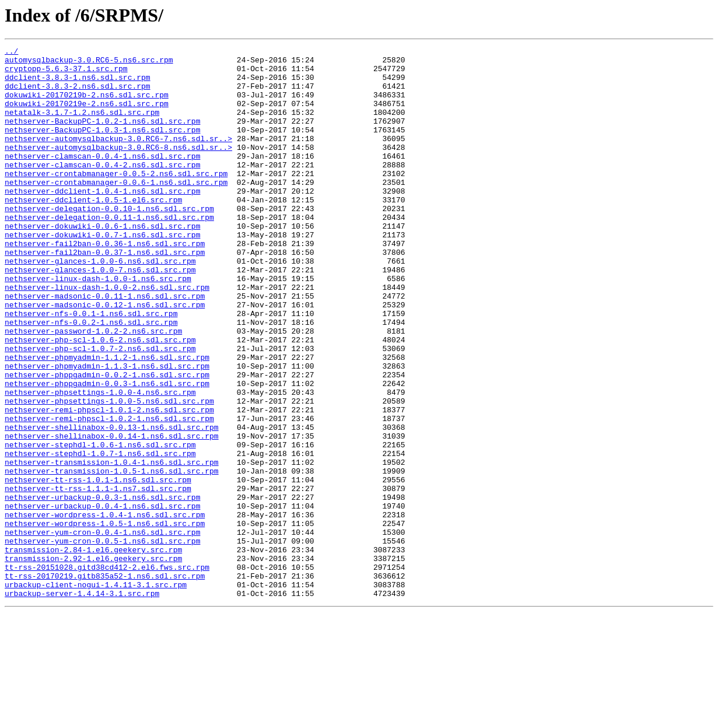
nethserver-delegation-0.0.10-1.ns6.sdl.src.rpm (109, 241)
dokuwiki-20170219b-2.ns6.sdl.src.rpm (87, 105)
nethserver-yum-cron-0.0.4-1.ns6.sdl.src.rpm (102, 630)
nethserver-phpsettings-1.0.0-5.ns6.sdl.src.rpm (109, 472)
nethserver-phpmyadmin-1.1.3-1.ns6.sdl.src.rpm (107, 430)
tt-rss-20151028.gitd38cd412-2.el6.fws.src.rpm (107, 672)
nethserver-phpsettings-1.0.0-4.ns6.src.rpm (100, 462)
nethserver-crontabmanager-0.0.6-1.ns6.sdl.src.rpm (116, 210)
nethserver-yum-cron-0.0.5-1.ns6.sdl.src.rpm (102, 640)
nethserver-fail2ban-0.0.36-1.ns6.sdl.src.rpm (105, 283)
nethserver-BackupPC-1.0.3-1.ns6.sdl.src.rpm (102, 147)
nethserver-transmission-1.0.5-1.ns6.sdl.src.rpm (112, 556)
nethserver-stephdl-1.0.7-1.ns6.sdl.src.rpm (100, 535)
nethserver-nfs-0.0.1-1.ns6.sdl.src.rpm (91, 367)
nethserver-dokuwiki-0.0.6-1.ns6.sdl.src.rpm (102, 262)
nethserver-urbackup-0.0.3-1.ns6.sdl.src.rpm (102, 588)
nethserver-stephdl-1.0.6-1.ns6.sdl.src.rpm (100, 525)
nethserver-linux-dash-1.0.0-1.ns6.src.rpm (98, 325)
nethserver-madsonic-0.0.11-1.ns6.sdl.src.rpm (105, 346)
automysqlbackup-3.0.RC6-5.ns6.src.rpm (89, 63)
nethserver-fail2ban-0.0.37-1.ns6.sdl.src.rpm (105, 294)
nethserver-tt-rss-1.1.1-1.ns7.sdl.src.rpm (98, 577)
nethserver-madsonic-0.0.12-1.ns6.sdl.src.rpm (105, 357)
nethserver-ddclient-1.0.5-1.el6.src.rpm (93, 231)
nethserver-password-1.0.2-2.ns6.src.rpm (93, 388)
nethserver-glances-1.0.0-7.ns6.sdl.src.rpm (100, 315)
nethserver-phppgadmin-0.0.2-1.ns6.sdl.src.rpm (107, 441)
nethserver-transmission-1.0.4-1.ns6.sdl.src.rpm (112, 546)
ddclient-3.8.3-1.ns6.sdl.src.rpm (77, 84)
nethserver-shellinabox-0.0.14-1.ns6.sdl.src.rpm (112, 514)
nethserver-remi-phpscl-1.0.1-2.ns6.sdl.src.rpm (109, 483)
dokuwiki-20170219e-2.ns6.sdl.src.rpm (87, 115)
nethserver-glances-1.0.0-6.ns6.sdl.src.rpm (100, 304)
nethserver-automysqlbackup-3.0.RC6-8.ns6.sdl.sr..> (118, 168)
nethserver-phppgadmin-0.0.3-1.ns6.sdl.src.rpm (107, 451)
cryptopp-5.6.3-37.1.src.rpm (66, 73)
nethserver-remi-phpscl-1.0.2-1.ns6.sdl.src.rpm (109, 493)
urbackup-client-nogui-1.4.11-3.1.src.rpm (96, 693)
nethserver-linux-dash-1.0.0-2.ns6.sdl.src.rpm (107, 336)
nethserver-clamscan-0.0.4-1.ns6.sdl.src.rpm (102, 178)
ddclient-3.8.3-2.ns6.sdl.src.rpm (77, 94)
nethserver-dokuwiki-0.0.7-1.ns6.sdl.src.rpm (102, 273)
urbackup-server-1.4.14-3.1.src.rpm (82, 703)
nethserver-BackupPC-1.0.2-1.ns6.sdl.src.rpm (102, 136)
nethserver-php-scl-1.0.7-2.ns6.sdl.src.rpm (100, 409)
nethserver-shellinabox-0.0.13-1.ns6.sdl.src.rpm (112, 504)
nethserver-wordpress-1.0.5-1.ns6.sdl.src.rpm (105, 619)
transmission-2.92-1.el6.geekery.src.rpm (93, 661)
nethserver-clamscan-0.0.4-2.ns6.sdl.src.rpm (102, 189)
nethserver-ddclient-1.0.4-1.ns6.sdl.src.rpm (102, 220)
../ (11, 52)
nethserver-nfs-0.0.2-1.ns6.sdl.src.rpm (91, 378)
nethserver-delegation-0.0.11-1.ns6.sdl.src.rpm (109, 252)
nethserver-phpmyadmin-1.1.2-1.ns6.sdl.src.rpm (107, 420)
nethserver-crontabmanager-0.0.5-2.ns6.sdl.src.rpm (116, 199)
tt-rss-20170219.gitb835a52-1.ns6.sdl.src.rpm (105, 682)
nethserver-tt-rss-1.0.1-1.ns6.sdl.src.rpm (98, 567)
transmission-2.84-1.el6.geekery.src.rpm (93, 651)
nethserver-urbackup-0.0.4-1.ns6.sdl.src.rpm (102, 598)
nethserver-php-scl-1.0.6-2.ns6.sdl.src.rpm (100, 399)
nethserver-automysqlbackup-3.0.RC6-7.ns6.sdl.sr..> (118, 157)
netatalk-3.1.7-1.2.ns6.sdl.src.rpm (82, 126)
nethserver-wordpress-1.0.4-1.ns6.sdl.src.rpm (105, 609)
